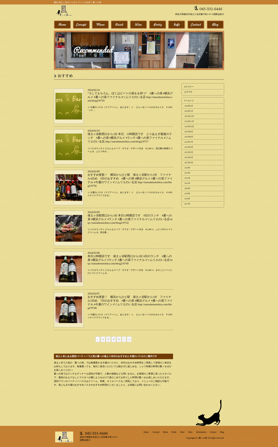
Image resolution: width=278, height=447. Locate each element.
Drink (173, 432)
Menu (165, 432)
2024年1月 (188, 111)
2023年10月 (189, 126)
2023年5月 (188, 152)
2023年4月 (188, 157)
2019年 (187, 193)
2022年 (187, 178)
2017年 (187, 204)
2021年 (187, 183)
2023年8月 (188, 137)
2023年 (187, 173)
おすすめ (188, 92)
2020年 (187, 188)
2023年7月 (188, 142)
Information (201, 432)
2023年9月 (188, 132)
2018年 (187, 199)
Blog (222, 432)
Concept (155, 432)
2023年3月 (188, 162)
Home (146, 432)
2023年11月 (189, 121)
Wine (182, 432)
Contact (213, 432)
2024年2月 (188, 106)
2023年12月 (189, 116)
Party (190, 432)
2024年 (187, 168)
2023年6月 (188, 147)
